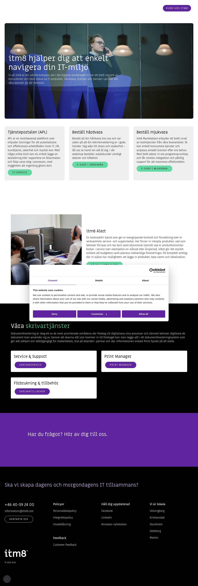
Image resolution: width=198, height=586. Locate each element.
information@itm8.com (19, 511)
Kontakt (137, 8)
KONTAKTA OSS (18, 519)
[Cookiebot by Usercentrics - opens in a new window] (151, 270)
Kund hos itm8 (177, 8)
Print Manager (121, 364)
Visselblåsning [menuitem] (62, 524)
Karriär (123, 8)
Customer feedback (65, 544)
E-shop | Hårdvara (90, 164)
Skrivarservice (30, 364)
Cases (110, 8)
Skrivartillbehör (32, 391)
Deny (54, 314)
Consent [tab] (52, 280)
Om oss (97, 8)
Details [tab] (99, 280)
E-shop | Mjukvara (154, 168)
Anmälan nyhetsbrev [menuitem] (114, 524)
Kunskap (81, 8)
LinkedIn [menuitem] (106, 517)
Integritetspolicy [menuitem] (63, 517)
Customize (99, 314)
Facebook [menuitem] (107, 511)
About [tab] (145, 280)
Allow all (143, 314)
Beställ (153, 8)
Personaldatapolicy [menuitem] (64, 511)
